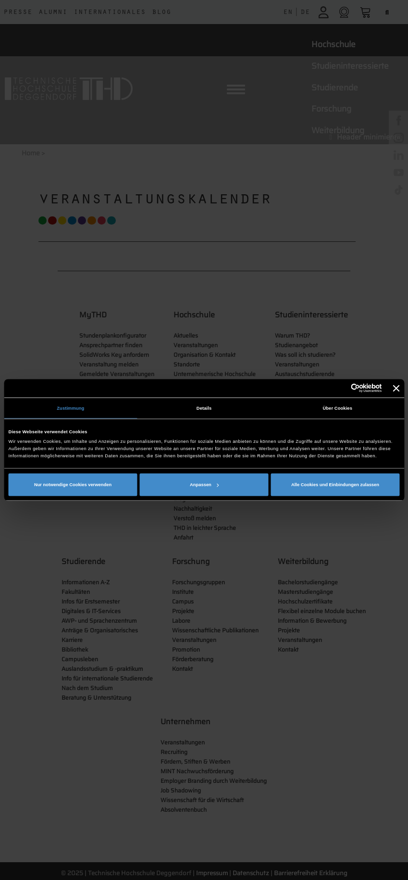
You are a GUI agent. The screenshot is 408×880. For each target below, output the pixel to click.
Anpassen (204, 484)
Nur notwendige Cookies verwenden (72, 484)
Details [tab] (204, 407)
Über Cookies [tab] (337, 407)
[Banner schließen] (396, 388)
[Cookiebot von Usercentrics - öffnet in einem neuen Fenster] (340, 388)
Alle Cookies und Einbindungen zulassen (335, 484)
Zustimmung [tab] (70, 407)
